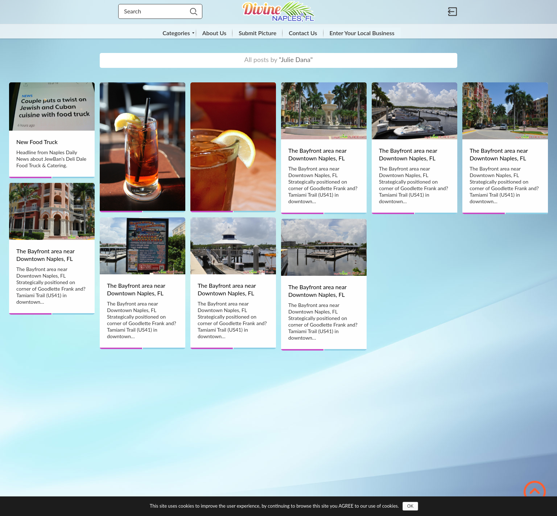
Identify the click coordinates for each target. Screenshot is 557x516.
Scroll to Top (534, 491)
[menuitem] (176, 33)
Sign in (452, 11)
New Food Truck (37, 141)
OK (410, 506)
